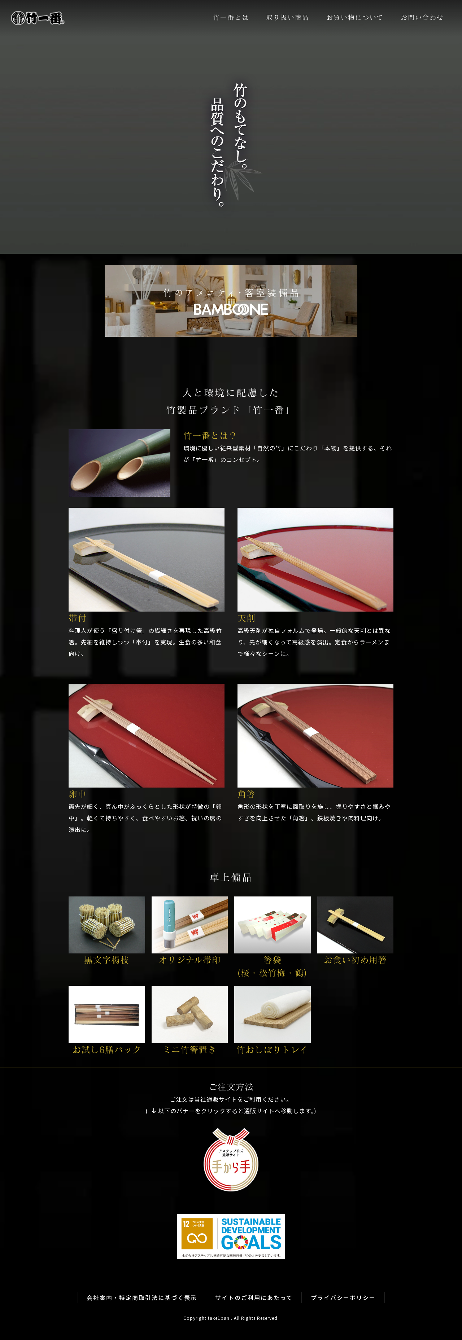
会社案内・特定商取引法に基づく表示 (142, 1297)
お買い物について (355, 17)
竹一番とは (231, 17)
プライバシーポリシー (343, 1297)
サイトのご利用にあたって (254, 1297)
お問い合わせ (422, 17)
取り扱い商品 (287, 17)
